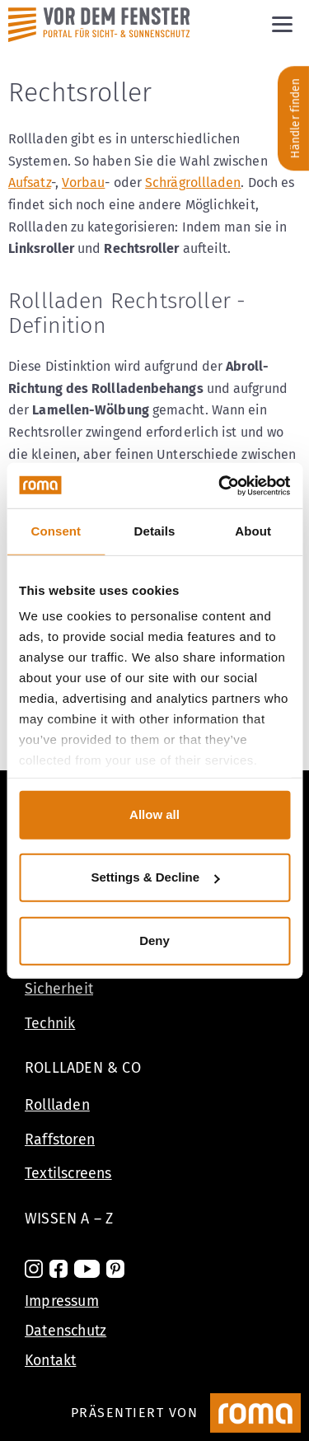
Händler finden (295, 118)
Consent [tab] (55, 531)
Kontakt (50, 1360)
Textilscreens (68, 1173)
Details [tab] (155, 531)
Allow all (154, 814)
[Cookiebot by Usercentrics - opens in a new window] (220, 485)
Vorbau (83, 182)
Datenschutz (65, 1331)
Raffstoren (60, 1139)
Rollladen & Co (83, 1068)
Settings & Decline (155, 877)
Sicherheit (59, 989)
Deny (154, 940)
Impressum (62, 1301)
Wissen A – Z (69, 1218)
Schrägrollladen (193, 182)
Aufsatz (29, 182)
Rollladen (57, 1105)
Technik (50, 1023)
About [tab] (253, 531)
